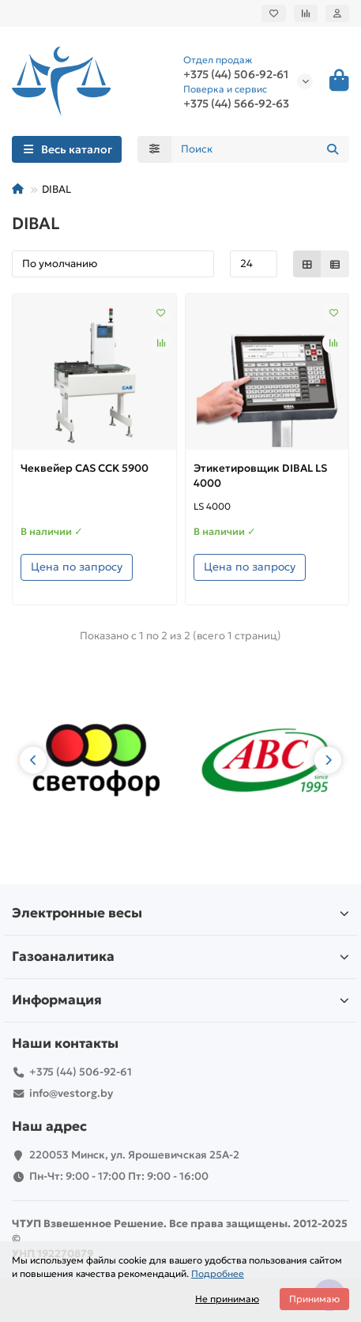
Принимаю (314, 1299)
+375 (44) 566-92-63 (236, 103)
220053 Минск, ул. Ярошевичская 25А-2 (134, 1155)
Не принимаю (227, 1299)
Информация (180, 1000)
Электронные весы (180, 913)
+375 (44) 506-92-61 (235, 74)
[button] (33, 760)
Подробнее (217, 1273)
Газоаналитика (180, 956)
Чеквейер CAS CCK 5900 (85, 468)
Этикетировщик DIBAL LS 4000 (260, 475)
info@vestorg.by (71, 1093)
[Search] (260, 149)
